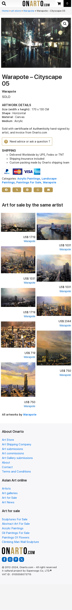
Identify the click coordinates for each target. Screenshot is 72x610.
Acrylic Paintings (28, 178)
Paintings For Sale (28, 182)
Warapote (28, 11)
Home (5, 11)
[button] (64, 23)
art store (16, 11)
